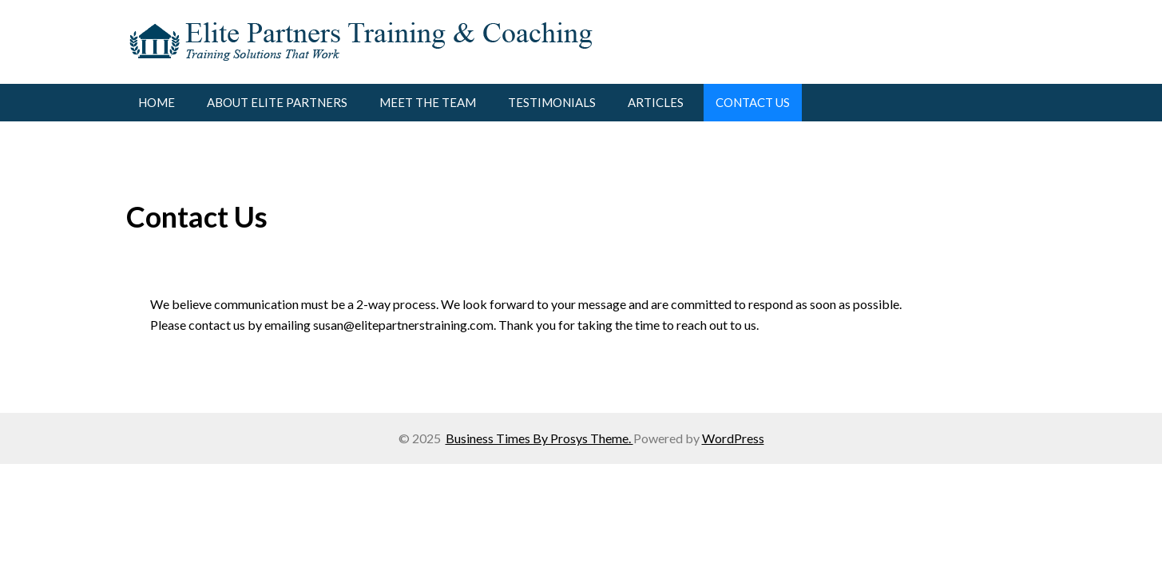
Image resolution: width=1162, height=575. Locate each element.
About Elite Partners (277, 102)
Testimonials (552, 102)
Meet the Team (427, 102)
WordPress (733, 438)
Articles (656, 102)
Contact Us (753, 102)
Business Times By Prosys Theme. (539, 438)
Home (156, 102)
